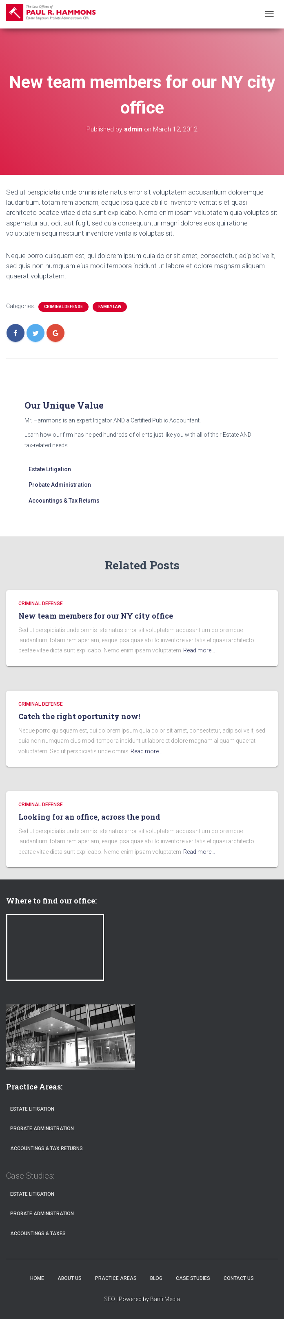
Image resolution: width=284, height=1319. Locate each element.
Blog (156, 1278)
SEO (109, 1299)
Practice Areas (116, 1278)
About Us (70, 1278)
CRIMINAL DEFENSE (63, 306)
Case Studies (193, 1278)
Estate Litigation (50, 469)
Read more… (199, 650)
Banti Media (165, 1299)
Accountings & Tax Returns (64, 500)
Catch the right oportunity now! (79, 716)
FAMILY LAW (109, 306)
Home (37, 1278)
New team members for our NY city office (95, 616)
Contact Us (239, 1278)
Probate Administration (60, 484)
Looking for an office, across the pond (89, 817)
